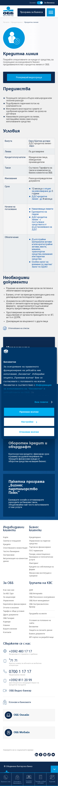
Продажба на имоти (38, 614)
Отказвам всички (29, 432)
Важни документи (37, 634)
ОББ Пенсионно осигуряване (42, 597)
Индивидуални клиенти (13, 529)
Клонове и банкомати (20, 702)
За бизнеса (49, 3)
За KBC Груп (8, 593)
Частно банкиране (11, 551)
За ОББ (8, 583)
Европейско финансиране (14, 604)
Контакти (7, 632)
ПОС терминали (36, 551)
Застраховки (8, 555)
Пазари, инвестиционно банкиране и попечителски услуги (41, 557)
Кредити (7, 544)
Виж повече (41, 402)
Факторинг (33, 563)
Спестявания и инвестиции (15, 548)
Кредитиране (35, 537)
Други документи (10, 615)
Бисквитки (33, 627)
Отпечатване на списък (18, 328)
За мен (32, 3)
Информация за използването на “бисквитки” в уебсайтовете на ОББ (28, 389)
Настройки (29, 421)
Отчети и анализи (11, 608)
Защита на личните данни (40, 630)
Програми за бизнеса (31, 12)
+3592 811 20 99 (20, 680)
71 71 (13, 660)
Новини (6, 625)
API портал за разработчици (41, 637)
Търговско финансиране (40, 547)
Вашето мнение (10, 629)
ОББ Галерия (8, 618)
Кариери (7, 622)
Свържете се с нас (16, 643)
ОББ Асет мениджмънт (39, 601)
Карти (5, 537)
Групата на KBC (40, 583)
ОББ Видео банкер (20, 690)
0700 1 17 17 (20, 671)
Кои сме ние (8, 590)
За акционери (9, 597)
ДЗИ (31, 590)
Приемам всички (29, 411)
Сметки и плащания (12, 541)
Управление (8, 601)
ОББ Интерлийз (35, 593)
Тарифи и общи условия (13, 611)
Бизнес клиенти (35, 529)
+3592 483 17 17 (20, 651)
